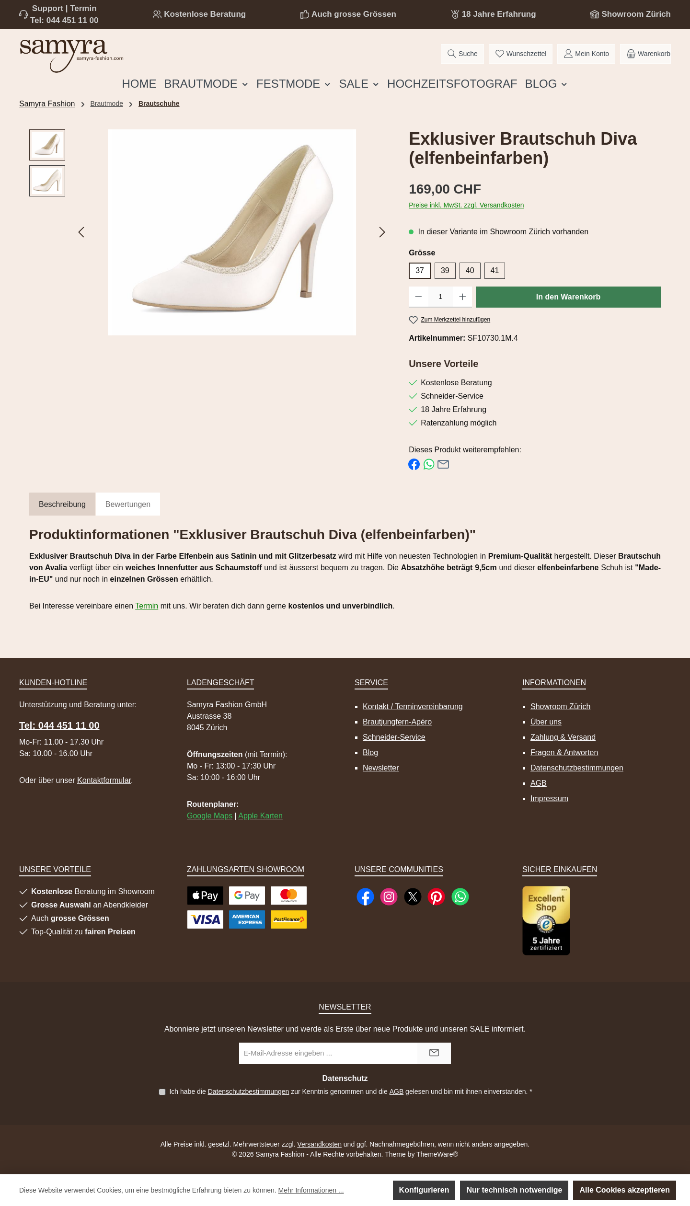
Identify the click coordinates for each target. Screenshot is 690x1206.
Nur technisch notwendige (514, 1190)
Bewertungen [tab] (127, 504)
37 (419, 270)
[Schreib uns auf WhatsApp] (460, 896)
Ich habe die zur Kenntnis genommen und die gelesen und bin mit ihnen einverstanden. (350, 1091)
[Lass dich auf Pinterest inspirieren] (436, 896)
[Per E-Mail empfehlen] (443, 463)
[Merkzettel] (521, 54)
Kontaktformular (104, 780)
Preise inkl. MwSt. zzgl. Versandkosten (466, 205)
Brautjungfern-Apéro (397, 722)
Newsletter (381, 768)
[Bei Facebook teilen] (414, 463)
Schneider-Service (394, 737)
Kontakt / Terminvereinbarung (413, 706)
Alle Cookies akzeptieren (624, 1190)
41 (495, 270)
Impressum (549, 798)
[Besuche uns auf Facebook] (365, 896)
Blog (370, 752)
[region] (209, 232)
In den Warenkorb (568, 297)
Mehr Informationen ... (311, 1190)
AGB (538, 783)
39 (445, 270)
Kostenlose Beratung (205, 14)
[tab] (62, 505)
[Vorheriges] (82, 232)
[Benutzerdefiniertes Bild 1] (546, 920)
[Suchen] (462, 54)
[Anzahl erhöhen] (462, 297)
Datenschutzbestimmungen (576, 768)
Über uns (546, 722)
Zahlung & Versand (563, 737)
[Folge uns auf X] (413, 896)
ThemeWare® (437, 1154)
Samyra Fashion (47, 104)
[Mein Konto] (586, 54)
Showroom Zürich (636, 14)
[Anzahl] (440, 297)
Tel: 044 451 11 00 (64, 20)
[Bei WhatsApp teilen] (429, 463)
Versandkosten (319, 1144)
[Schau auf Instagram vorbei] (389, 896)
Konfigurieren (424, 1190)
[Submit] (434, 1053)
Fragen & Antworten (564, 752)
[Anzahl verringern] (418, 297)
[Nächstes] (382, 232)
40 (470, 270)
